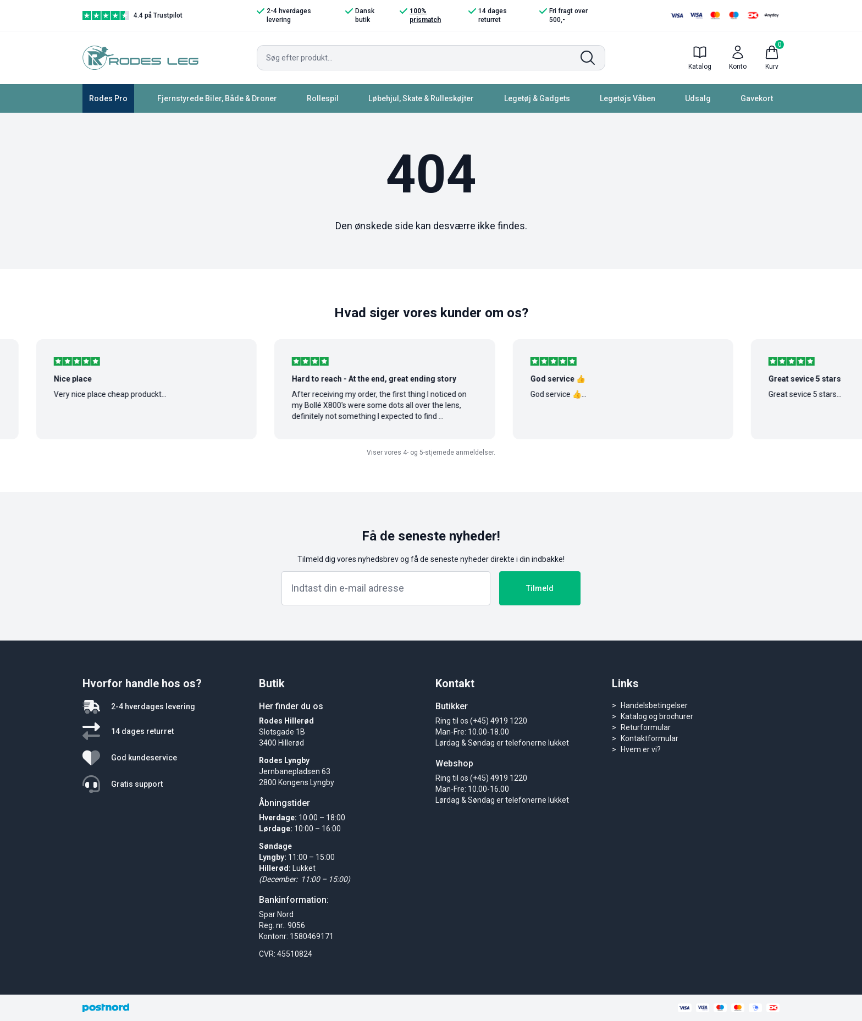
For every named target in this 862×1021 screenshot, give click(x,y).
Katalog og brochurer (657, 716)
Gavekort (757, 98)
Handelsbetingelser (654, 705)
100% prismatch (420, 15)
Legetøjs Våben (627, 98)
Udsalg (698, 98)
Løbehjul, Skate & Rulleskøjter (421, 98)
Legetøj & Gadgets (537, 98)
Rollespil (323, 98)
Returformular (646, 727)
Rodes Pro (108, 98)
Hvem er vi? (641, 749)
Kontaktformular (649, 738)
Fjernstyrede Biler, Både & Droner (217, 98)
